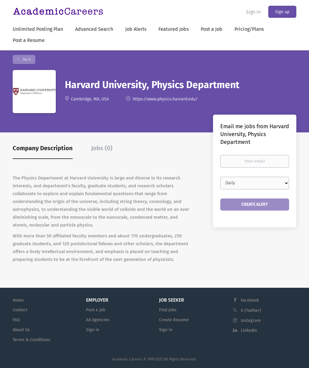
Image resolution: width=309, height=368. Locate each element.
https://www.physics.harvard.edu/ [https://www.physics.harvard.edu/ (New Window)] (165, 99)
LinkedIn (249, 330)
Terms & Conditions (31, 339)
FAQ (16, 319)
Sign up (282, 11)
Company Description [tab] (43, 148)
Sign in (253, 12)
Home (18, 300)
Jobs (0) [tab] (102, 148)
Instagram (251, 320)
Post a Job (95, 309)
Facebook (250, 300)
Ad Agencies (98, 319)
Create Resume (174, 319)
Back (26, 59)
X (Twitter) (251, 310)
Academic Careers (127, 359)
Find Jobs (168, 309)
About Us (21, 329)
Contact (20, 309)
